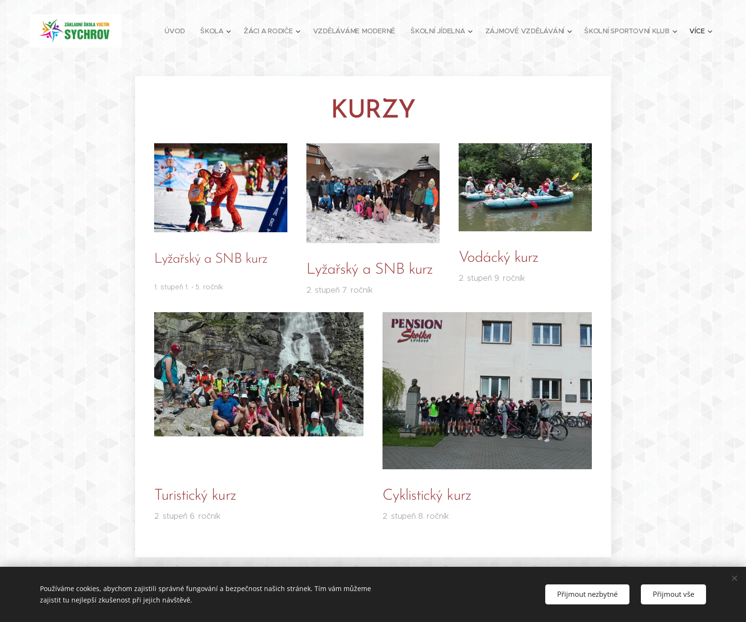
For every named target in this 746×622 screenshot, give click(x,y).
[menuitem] (181, 31)
